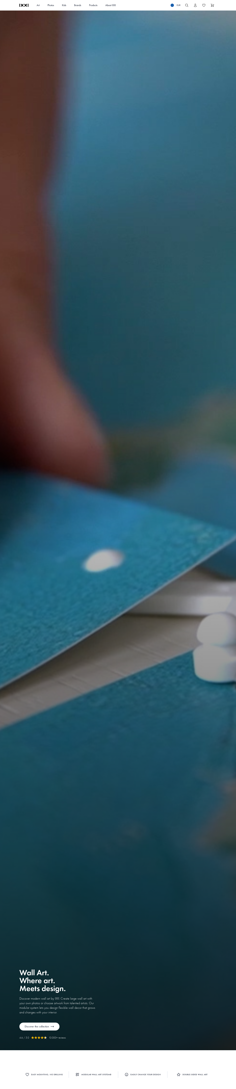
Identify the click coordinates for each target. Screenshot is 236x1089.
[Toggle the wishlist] (204, 5)
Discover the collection (39, 1027)
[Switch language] (175, 5)
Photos (50, 5)
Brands (77, 5)
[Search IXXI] (186, 5)
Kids (64, 5)
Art (38, 5)
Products (93, 5)
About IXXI (110, 5)
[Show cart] (212, 5)
